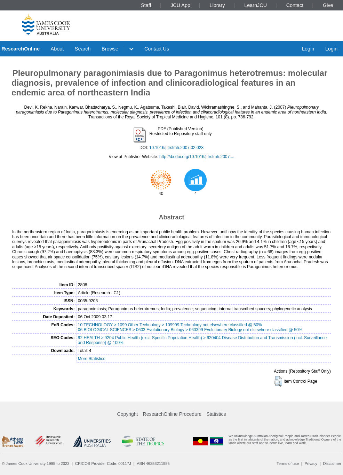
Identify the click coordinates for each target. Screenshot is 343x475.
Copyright (127, 414)
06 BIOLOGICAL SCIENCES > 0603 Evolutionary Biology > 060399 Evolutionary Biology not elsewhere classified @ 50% (190, 329)
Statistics (216, 414)
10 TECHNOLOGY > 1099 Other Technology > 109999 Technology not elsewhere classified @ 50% (170, 324)
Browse (110, 49)
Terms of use (288, 463)
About (57, 49)
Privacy (310, 463)
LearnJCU (255, 5)
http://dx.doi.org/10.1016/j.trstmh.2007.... (196, 156)
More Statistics (91, 358)
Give (328, 5)
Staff (146, 5)
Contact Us (156, 49)
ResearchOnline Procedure (172, 414)
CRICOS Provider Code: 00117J (103, 463)
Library (217, 5)
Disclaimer (332, 463)
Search (83, 49)
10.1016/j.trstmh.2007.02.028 (176, 147)
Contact (295, 5)
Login (308, 49)
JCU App (180, 5)
